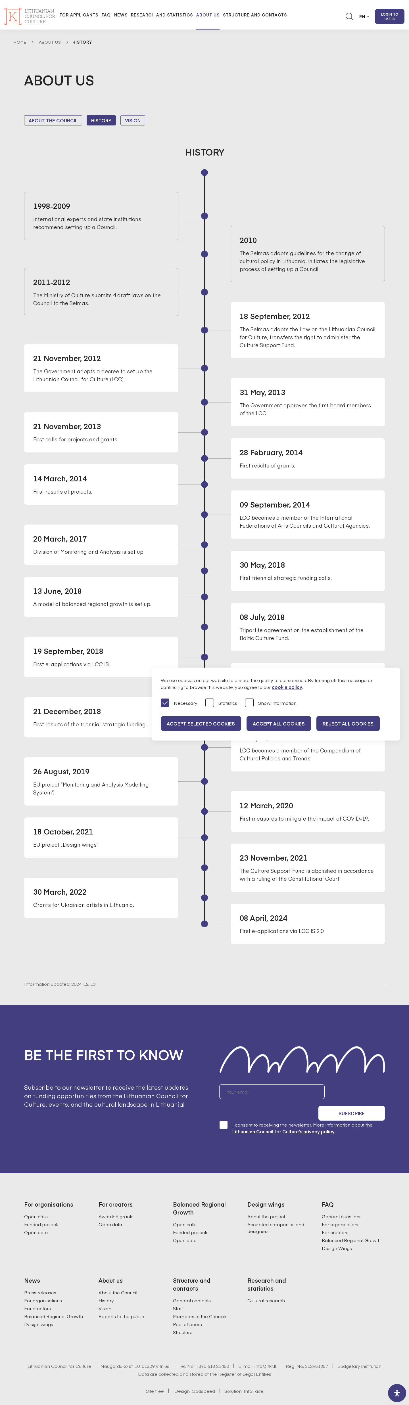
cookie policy (287, 687)
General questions (342, 1201)
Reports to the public (121, 1301)
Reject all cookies (353, 723)
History (101, 120)
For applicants (79, 15)
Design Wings (337, 1233)
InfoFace (253, 1375)
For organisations (341, 1209)
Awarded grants (116, 1201)
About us (208, 15)
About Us (50, 42)
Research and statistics (162, 15)
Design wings (38, 1309)
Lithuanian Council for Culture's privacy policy (283, 1116)
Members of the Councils (200, 1301)
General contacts (192, 1285)
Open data (36, 1217)
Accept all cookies (282, 723)
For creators (335, 1217)
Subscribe (358, 1092)
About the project (266, 1201)
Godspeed (203, 1375)
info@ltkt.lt (265, 1350)
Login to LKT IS (389, 16)
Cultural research (266, 1285)
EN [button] (362, 16)
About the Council (53, 120)
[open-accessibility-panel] (397, 1393)
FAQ (106, 15)
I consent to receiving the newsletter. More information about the (296, 1112)
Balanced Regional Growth (351, 1225)
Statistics (221, 703)
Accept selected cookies (202, 723)
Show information (271, 703)
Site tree (155, 1375)
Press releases (40, 1277)
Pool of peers (187, 1309)
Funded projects (42, 1209)
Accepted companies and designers (275, 1212)
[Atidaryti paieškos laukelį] (349, 16)
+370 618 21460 (212, 1350)
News (121, 15)
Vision (133, 120)
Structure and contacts (255, 15)
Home (20, 42)
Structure (183, 1317)
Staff (178, 1293)
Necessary (179, 703)
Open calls (36, 1201)
